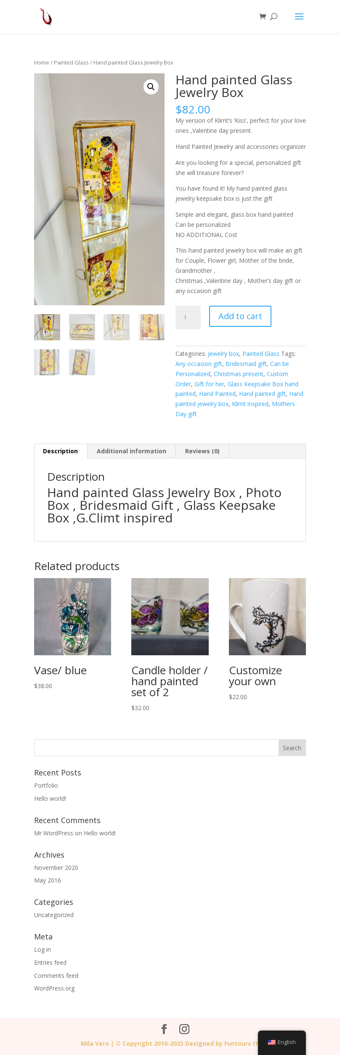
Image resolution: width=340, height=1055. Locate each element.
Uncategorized (54, 915)
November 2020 (56, 868)
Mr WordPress (53, 833)
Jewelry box (223, 354)
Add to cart (240, 316)
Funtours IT (241, 1043)
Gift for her (209, 384)
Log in (42, 949)
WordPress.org (54, 988)
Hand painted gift (262, 394)
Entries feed (50, 962)
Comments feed (56, 976)
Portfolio (46, 785)
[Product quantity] (188, 317)
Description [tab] (60, 451)
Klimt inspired (250, 404)
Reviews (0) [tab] (202, 451)
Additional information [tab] (131, 451)
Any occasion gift (198, 364)
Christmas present (238, 374)
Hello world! (50, 798)
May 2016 (47, 880)
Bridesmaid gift (246, 364)
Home (41, 62)
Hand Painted (217, 394)
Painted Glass (71, 62)
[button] (151, 86)
